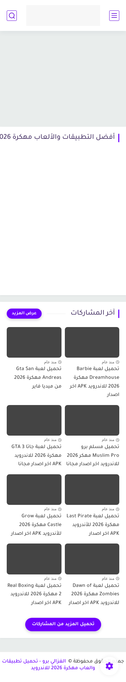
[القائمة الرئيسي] (114, 15)
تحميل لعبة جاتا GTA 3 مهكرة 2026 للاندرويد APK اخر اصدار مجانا (36, 456)
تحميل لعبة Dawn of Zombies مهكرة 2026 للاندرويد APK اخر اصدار (94, 595)
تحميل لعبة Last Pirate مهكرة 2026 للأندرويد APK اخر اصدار (93, 525)
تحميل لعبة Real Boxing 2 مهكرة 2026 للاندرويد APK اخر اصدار (34, 595)
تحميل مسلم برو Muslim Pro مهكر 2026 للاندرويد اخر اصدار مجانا (92, 456)
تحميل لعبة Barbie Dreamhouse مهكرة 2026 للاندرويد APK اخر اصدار (94, 382)
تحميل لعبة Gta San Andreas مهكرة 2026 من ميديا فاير (37, 378)
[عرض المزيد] (24, 314)
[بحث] (12, 15)
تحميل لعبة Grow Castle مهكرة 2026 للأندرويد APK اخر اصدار (36, 525)
